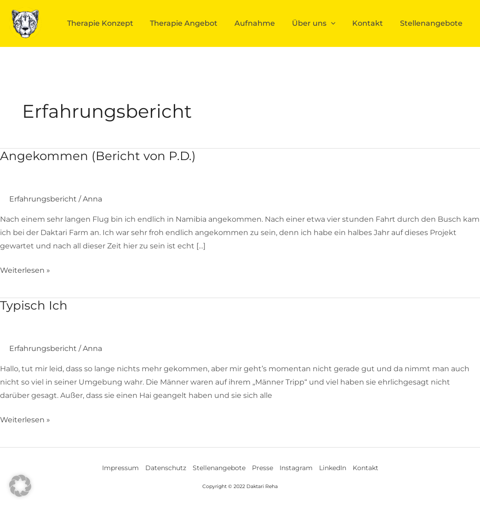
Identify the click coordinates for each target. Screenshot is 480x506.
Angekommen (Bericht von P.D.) (98, 156)
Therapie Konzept (117, 23)
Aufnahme (265, 23)
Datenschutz (165, 468)
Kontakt (372, 23)
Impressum (120, 468)
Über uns (321, 23)
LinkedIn (332, 468)
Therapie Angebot (197, 23)
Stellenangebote (432, 23)
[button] (20, 486)
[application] (338, 23)
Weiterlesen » (25, 269)
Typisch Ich (34, 305)
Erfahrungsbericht (43, 199)
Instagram (296, 468)
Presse (262, 468)
